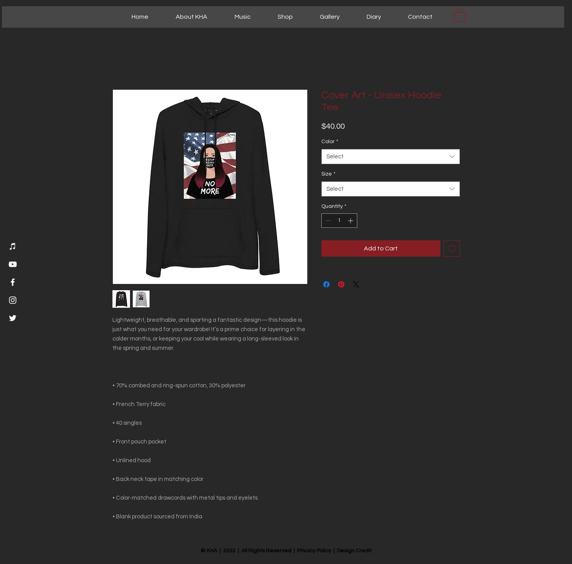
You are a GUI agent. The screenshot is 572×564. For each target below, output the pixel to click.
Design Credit (354, 550)
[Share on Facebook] (326, 284)
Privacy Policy (314, 550)
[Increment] (351, 220)
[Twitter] (13, 318)
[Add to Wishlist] (452, 248)
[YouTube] (13, 264)
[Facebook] (13, 282)
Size (328, 174)
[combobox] (390, 156)
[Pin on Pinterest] (341, 284)
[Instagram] (13, 300)
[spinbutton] (339, 220)
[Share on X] (356, 284)
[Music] (13, 246)
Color (329, 141)
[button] (459, 15)
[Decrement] (327, 220)
